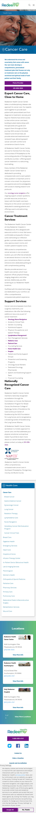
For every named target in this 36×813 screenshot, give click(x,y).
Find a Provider (18, 83)
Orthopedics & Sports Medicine (14, 579)
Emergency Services (10, 546)
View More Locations (23, 717)
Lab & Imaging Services (11, 567)
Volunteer (18, 768)
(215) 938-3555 (9, 650)
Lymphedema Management (17, 335)
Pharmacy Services (9, 587)
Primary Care (7, 592)
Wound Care (7, 611)
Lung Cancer (8, 509)
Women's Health (9, 575)
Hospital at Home (9, 554)
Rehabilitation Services (11, 607)
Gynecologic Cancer (11, 505)
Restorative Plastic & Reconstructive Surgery (16, 602)
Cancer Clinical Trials (11, 533)
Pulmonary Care (9, 596)
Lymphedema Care (11, 518)
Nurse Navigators (10, 522)
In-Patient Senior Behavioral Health (16, 562)
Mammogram (8, 571)
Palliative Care (13, 341)
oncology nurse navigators (17, 193)
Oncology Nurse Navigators (17, 319)
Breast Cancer (9, 497)
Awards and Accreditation (18, 763)
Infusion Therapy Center (11, 558)
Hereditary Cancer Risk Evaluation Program (16, 527)
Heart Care (7, 550)
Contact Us (18, 753)
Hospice (10, 351)
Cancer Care (7, 492)
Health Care (7, 13)
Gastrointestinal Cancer (12, 501)
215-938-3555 (18, 88)
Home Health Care (14, 349)
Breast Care (7, 537)
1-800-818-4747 (18, 738)
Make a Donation (18, 758)
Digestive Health (9, 541)
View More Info (18, 655)
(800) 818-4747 (9, 676)
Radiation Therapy (10, 513)
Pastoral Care (12, 343)
